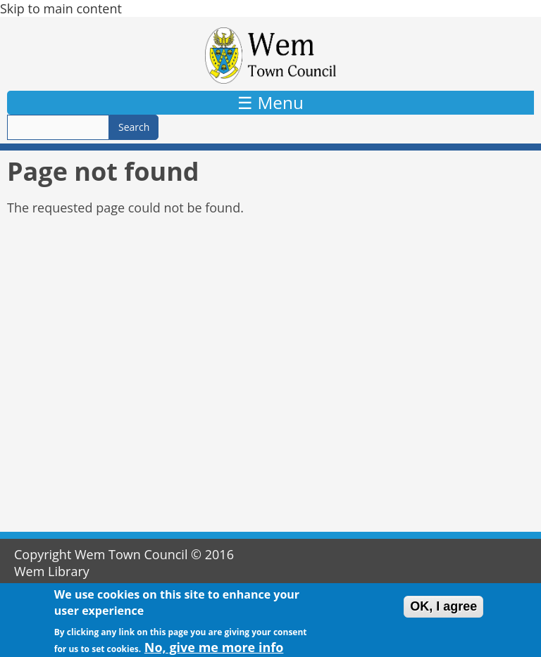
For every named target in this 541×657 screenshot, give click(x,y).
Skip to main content (61, 8)
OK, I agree (443, 609)
